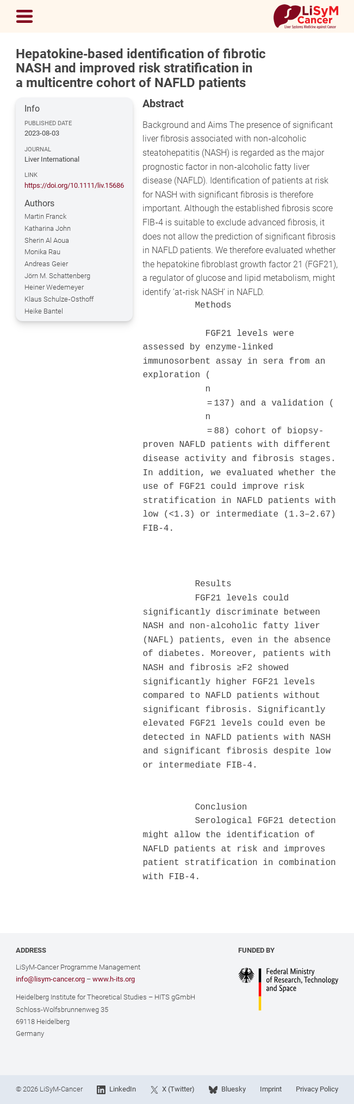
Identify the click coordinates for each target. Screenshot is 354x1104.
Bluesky (227, 1089)
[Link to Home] (306, 16)
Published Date (48, 123)
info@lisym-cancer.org (50, 979)
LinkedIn (116, 1089)
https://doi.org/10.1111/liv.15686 (74, 185)
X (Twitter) (172, 1089)
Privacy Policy (317, 1089)
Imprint (271, 1089)
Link (31, 175)
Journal (37, 149)
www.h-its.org (113, 979)
